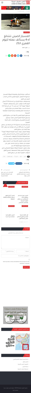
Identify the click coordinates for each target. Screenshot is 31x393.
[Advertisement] (15, 74)
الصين (25, 156)
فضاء (4, 156)
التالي (21, 222)
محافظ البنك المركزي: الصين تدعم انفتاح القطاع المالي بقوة (23, 174)
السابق (25, 222)
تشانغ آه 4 (16, 156)
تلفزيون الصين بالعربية (23, 364)
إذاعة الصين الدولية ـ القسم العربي (20, 359)
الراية (14, 390)
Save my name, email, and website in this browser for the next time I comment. (16, 262)
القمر (21, 156)
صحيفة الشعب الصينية (23, 369)
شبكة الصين (25, 366)
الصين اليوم (25, 362)
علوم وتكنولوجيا (26, 32)
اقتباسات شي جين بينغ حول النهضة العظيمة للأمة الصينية (7, 174)
